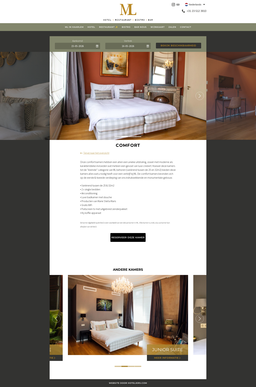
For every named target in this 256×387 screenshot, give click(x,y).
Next (200, 96)
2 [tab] (124, 136)
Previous (56, 96)
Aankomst (77, 40)
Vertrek (128, 40)
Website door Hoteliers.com (128, 383)
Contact (185, 27)
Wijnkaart (158, 27)
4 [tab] (138, 136)
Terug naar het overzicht (94, 152)
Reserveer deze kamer (128, 237)
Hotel (91, 27)
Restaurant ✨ (108, 27)
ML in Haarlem (74, 27)
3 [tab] (131, 136)
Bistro (126, 27)
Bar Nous (140, 27)
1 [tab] (118, 136)
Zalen (172, 27)
